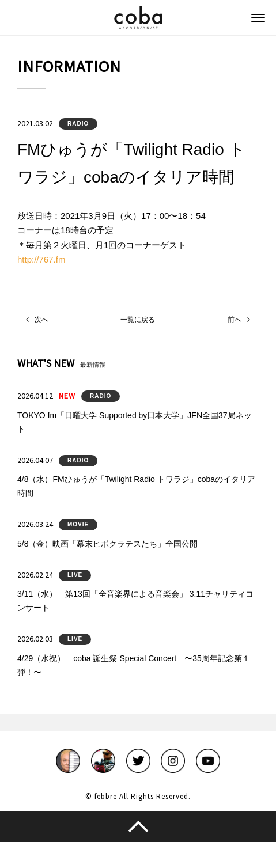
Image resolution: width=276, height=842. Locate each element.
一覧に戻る (137, 320)
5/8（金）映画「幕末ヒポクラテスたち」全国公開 (107, 543)
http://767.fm (41, 259)
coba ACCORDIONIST (138, 18)
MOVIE (78, 524)
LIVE (74, 575)
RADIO (78, 123)
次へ (41, 320)
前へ (234, 320)
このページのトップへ (138, 826)
